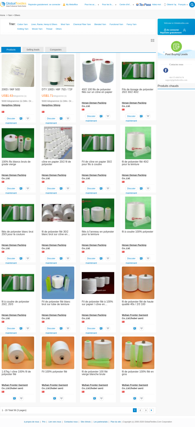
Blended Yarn (100, 24)
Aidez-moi (156, 4)
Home (2, 15)
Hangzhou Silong (11, 105)
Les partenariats (101, 422)
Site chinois (86, 422)
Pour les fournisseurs (108, 4)
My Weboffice (72, 4)
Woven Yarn (37, 29)
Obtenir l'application (173, 4)
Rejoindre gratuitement (38, 4)
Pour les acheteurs (91, 4)
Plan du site (116, 422)
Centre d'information (126, 4)
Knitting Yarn (22, 29)
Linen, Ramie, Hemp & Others (44, 24)
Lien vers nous (54, 422)
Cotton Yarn (22, 24)
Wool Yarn (65, 24)
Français (182, 4)
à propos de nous (31, 422)
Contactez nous (71, 422)
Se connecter (171, 30)
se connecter (54, 4)
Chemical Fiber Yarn (82, 24)
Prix (44, 422)
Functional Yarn (116, 24)
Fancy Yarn (131, 24)
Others (59, 29)
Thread (49, 29)
